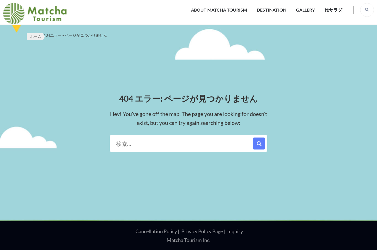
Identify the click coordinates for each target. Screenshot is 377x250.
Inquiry (235, 231)
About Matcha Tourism (219, 9)
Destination (271, 9)
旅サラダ (333, 9)
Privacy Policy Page (202, 231)
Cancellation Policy (156, 231)
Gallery (305, 9)
